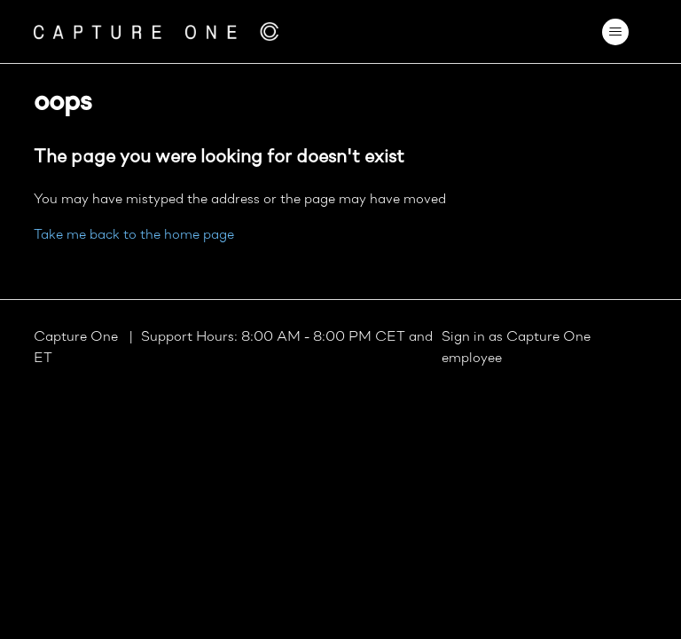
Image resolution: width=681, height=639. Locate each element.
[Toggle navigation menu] (615, 32)
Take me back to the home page (134, 235)
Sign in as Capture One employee (516, 348)
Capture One (77, 337)
